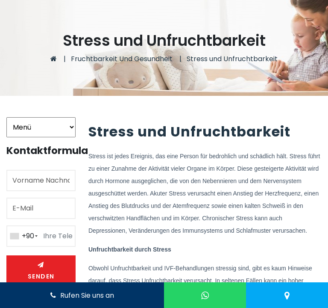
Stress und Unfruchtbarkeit (232, 59)
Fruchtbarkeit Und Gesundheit (122, 59)
